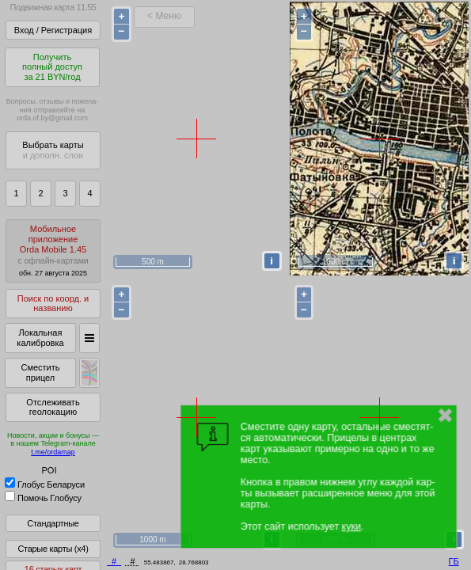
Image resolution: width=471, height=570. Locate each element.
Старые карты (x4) (52, 548)
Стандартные (52, 523)
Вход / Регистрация (53, 30)
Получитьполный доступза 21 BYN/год (52, 67)
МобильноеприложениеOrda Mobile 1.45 (53, 250)
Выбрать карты (52, 150)
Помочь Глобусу (43, 498)
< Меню (164, 15)
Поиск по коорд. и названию (53, 304)
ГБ (454, 561)
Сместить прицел (40, 372)
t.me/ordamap (53, 452)
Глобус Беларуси (45, 484)
